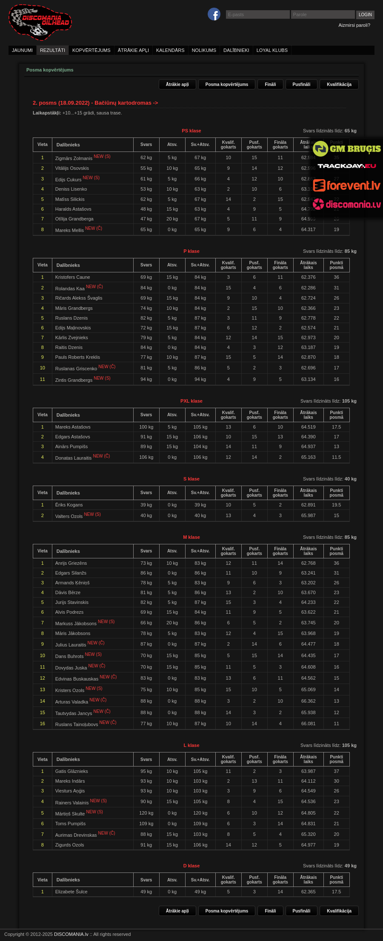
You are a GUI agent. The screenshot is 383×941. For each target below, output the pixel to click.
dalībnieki (236, 50)
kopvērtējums (91, 50)
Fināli (270, 84)
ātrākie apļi (133, 50)
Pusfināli (302, 84)
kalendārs (170, 50)
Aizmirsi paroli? (354, 25)
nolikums (204, 50)
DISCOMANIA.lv (71, 934)
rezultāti (52, 50)
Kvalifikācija (339, 84)
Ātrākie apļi (177, 84)
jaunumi (22, 50)
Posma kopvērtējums (227, 84)
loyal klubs (272, 50)
